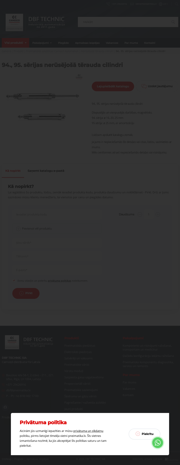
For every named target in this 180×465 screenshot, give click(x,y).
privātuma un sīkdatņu (88, 431)
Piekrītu (144, 434)
